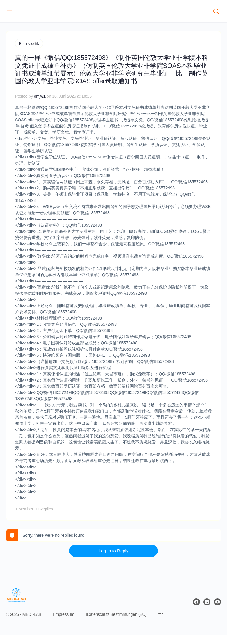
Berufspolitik (29, 43)
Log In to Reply (114, 550)
